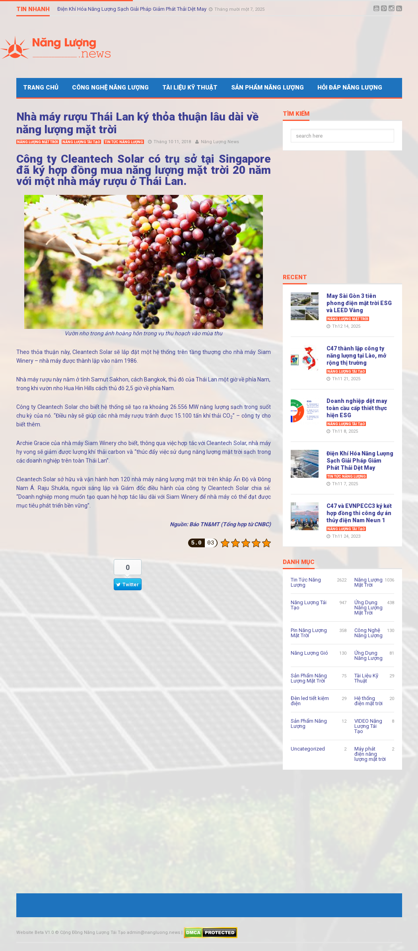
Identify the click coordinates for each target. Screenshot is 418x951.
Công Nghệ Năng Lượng (110, 87)
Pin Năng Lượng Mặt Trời (309, 633)
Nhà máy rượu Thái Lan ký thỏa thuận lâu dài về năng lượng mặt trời (137, 123)
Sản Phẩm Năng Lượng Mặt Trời (309, 678)
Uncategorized (308, 748)
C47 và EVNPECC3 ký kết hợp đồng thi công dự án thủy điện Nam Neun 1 (359, 513)
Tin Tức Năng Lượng (124, 142)
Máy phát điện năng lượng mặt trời (370, 754)
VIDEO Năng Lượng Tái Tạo (368, 726)
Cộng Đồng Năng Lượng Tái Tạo (93, 932)
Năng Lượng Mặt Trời (37, 142)
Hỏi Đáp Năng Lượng (349, 87)
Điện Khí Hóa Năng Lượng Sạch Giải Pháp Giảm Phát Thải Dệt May (132, 9)
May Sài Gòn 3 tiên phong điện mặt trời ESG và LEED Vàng (359, 303)
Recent (295, 277)
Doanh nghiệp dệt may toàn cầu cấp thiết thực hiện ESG (357, 408)
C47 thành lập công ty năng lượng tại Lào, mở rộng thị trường (356, 355)
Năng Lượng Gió (309, 652)
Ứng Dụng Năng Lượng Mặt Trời (368, 607)
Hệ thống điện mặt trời (368, 701)
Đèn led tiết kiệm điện (310, 701)
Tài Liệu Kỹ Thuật (190, 87)
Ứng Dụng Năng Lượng (368, 655)
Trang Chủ (40, 87)
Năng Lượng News (220, 141)
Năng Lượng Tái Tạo (81, 142)
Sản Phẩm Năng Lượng (267, 87)
